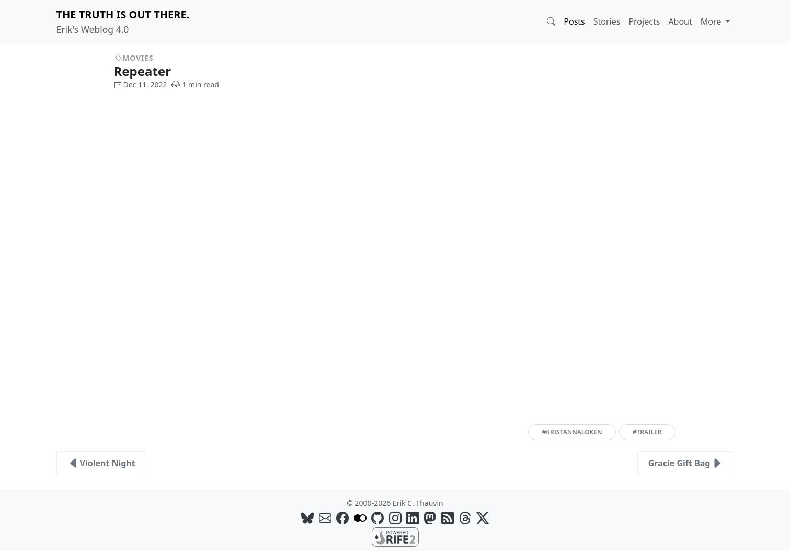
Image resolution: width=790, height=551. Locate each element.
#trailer (647, 432)
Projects (644, 21)
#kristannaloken (572, 432)
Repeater (150, 71)
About (680, 21)
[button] (551, 21)
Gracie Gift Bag (685, 463)
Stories (607, 21)
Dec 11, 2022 (140, 84)
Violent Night (101, 463)
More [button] (712, 21)
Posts (574, 21)
